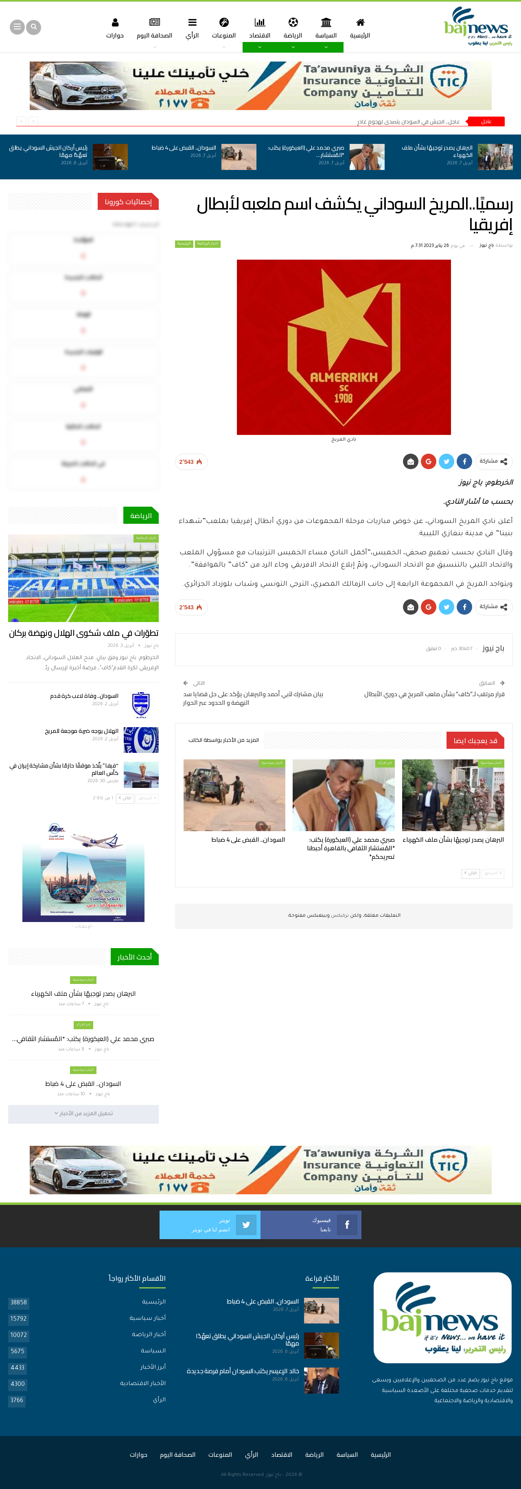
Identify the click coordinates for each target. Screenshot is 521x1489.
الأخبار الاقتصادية (143, 1384)
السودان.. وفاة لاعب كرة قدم (84, 695)
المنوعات (223, 28)
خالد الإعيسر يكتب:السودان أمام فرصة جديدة (243, 1371)
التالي (470, 873)
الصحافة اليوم (151, 28)
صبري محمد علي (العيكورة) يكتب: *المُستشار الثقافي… (83, 1038)
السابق (492, 873)
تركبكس (339, 916)
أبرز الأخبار (153, 1368)
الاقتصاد (260, 28)
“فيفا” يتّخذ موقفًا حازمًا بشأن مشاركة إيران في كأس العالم (63, 769)
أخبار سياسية (491, 763)
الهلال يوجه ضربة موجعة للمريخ (81, 731)
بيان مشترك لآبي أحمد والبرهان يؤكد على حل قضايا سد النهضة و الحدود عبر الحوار (253, 698)
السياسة (329, 28)
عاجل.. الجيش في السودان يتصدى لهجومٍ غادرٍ (408, 121)
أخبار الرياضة (207, 244)
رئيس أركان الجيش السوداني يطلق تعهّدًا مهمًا (48, 151)
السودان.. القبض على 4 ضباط (184, 147)
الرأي (190, 28)
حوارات (110, 28)
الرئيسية (364, 28)
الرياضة (294, 28)
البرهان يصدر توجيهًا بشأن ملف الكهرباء (437, 151)
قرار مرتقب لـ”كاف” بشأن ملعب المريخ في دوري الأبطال (434, 694)
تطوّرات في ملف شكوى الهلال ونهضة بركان (84, 633)
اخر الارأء (385, 763)
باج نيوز (273, 1475)
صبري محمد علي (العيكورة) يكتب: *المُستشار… (306, 151)
